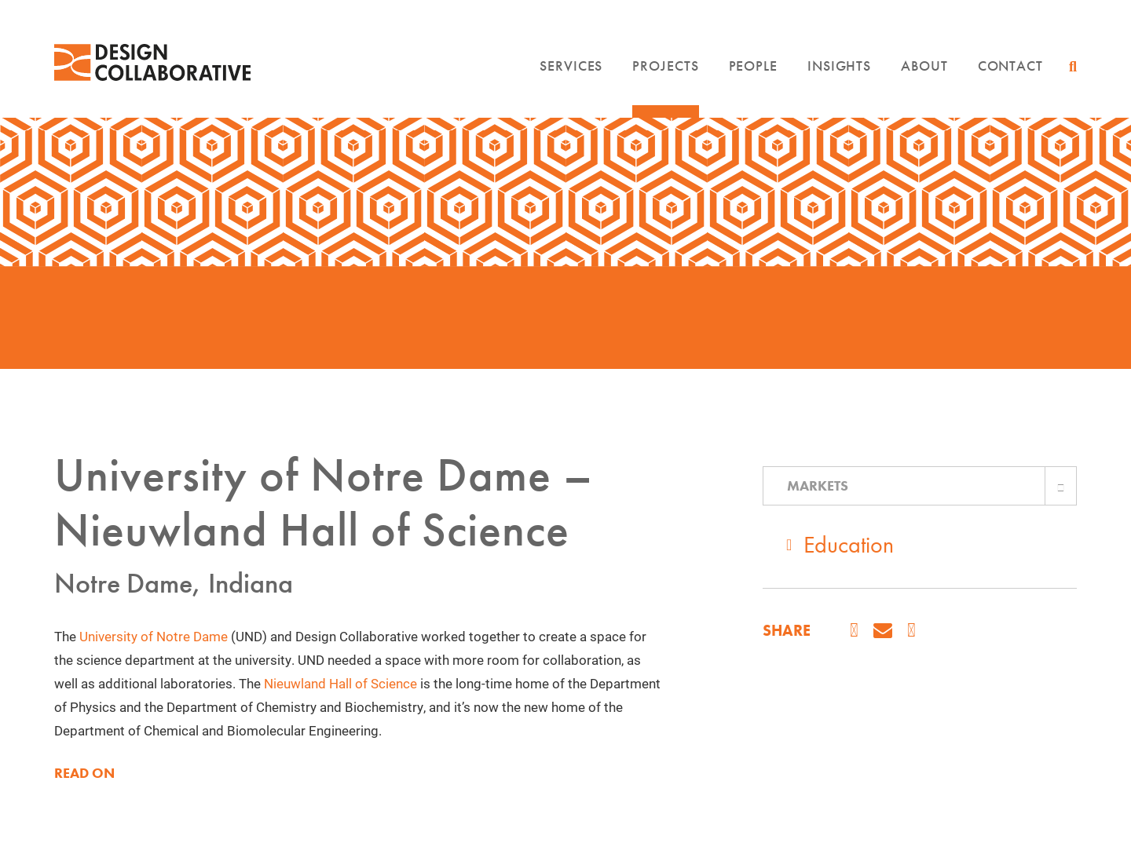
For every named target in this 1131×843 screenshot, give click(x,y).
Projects (665, 66)
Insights (839, 66)
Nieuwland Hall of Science (340, 683)
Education (848, 545)
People (753, 66)
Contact (1010, 66)
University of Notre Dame (153, 636)
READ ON (84, 773)
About (924, 66)
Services (571, 66)
